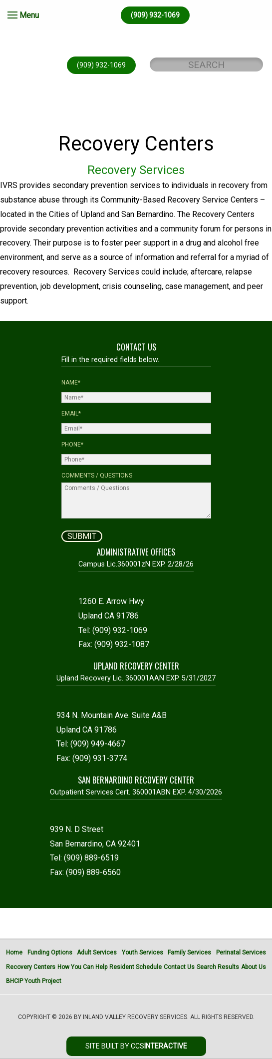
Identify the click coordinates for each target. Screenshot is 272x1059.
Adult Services (97, 952)
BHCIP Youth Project (33, 981)
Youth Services (142, 952)
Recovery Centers (30, 967)
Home (14, 952)
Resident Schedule (135, 967)
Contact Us (179, 967)
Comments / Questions (96, 475)
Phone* (72, 444)
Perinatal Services (241, 952)
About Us (253, 967)
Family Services (189, 952)
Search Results (218, 967)
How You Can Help (82, 967)
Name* (70, 382)
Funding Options (49, 952)
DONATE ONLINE (135, 118)
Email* (71, 413)
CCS (159, 1046)
